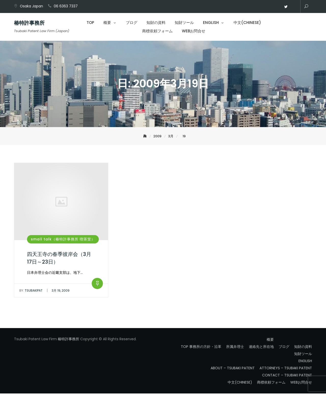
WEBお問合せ (293, 7)
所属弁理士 (235, 348)
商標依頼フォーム (157, 31)
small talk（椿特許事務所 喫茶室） (63, 240)
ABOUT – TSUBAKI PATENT (233, 369)
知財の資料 (156, 23)
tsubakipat (31, 292)
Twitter (286, 7)
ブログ (131, 23)
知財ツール (184, 23)
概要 (107, 23)
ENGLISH (211, 23)
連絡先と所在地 (261, 348)
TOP (90, 23)
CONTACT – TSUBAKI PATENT (287, 376)
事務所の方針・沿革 (205, 348)
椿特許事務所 (29, 23)
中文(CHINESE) (247, 23)
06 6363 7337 (66, 6)
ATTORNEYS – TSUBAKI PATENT (286, 369)
